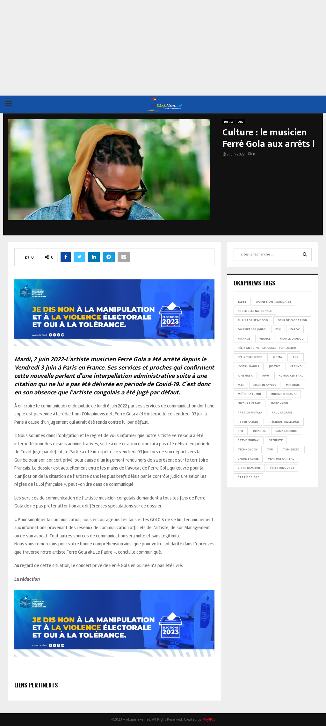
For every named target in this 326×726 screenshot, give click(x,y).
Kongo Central (291, 375)
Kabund (296, 366)
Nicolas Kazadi (249, 403)
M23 (241, 385)
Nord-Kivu (279, 403)
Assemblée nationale (255, 311)
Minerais (293, 385)
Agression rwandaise (273, 302)
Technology (247, 449)
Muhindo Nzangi (284, 394)
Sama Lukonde (286, 431)
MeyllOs (208, 719)
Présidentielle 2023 (284, 422)
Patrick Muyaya (250, 412)
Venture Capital (281, 459)
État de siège (248, 477)
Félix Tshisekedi (251, 357)
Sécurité (276, 440)
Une (240, 122)
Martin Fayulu (264, 385)
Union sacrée (248, 459)
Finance (244, 339)
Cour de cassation (292, 320)
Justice (229, 122)
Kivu (265, 375)
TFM (270, 449)
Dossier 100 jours (252, 329)
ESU (278, 329)
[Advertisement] (163, 47)
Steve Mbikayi (248, 440)
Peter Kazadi (248, 422)
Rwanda (259, 431)
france (264, 339)
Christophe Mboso (253, 320)
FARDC (295, 329)
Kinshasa (245, 375)
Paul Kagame (282, 412)
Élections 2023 (282, 468)
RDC (240, 431)
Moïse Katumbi (249, 394)
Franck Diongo (292, 339)
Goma (277, 357)
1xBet (242, 302)
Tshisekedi (292, 449)
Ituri (296, 357)
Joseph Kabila (248, 366)
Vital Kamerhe (249, 468)
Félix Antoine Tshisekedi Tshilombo (267, 348)
